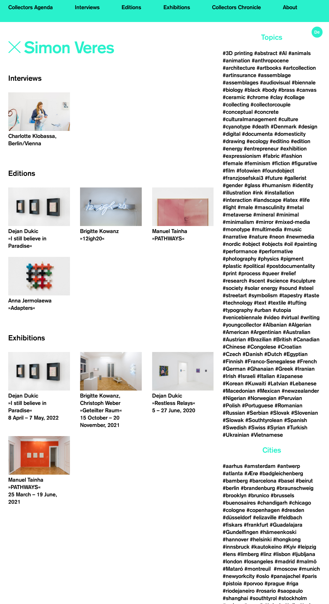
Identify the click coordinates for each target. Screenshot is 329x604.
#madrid (285, 561)
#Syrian (276, 427)
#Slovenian (304, 413)
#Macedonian (239, 391)
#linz (266, 554)
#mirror (264, 222)
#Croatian (290, 347)
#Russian (234, 413)
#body (269, 90)
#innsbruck (236, 547)
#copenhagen (263, 510)
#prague (275, 583)
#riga (292, 583)
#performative (276, 251)
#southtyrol (263, 598)
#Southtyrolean (264, 420)
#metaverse (237, 214)
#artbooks (269, 68)
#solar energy (260, 288)
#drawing (234, 141)
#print (230, 273)
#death (260, 126)
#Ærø (251, 473)
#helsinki (261, 539)
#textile (277, 303)
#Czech (232, 354)
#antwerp (288, 466)
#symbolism (263, 295)
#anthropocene (270, 60)
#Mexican (268, 391)
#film (229, 170)
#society (233, 288)
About (290, 7)
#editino (279, 141)
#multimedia (267, 229)
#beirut (304, 481)
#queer (270, 273)
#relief (288, 273)
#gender (233, 185)
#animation (236, 60)
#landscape (267, 200)
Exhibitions (176, 7)
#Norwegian (261, 398)
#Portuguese (257, 405)
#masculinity (269, 207)
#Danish (253, 354)
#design (307, 126)
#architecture (239, 68)
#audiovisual (275, 82)
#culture (288, 119)
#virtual (290, 317)
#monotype (236, 229)
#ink (258, 192)
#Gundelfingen (240, 532)
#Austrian (234, 339)
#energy (232, 148)
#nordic (232, 244)
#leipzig (307, 547)
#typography (238, 310)
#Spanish (295, 420)
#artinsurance (239, 75)
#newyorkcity (238, 576)
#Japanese (289, 376)
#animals (299, 53)
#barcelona (262, 481)
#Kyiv (289, 547)
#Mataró (233, 569)
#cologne (234, 510)
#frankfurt (256, 525)
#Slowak (233, 420)
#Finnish (233, 361)
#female (233, 163)
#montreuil (258, 569)
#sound (288, 288)
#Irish (229, 376)
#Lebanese (303, 383)
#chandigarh (272, 503)
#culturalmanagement (250, 119)
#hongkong (287, 539)
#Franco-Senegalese (270, 361)
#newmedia (300, 236)
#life (304, 200)
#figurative (304, 163)
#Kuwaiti (255, 383)
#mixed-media (292, 222)
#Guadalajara (286, 525)
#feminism (257, 163)
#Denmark (284, 126)
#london (232, 561)
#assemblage (274, 75)
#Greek (284, 369)
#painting (305, 244)
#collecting (236, 104)
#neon (276, 236)
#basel (286, 481)
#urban (262, 310)
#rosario (266, 591)
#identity (302, 185)
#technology (237, 303)
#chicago (300, 503)
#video (272, 317)
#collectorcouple (270, 104)
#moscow (285, 569)
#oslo (262, 576)
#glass (252, 185)
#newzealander (300, 391)
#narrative (235, 236)
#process (249, 273)
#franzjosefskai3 (243, 178)
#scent (257, 280)
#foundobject (278, 170)
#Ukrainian (236, 435)
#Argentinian (265, 332)
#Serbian (258, 413)
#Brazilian (259, 339)
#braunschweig (294, 488)
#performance (240, 251)
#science (277, 280)
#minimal (287, 214)
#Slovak (280, 413)
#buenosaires (239, 503)
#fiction (281, 163)
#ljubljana (303, 554)
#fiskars (232, 525)
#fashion (291, 156)
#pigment (292, 258)
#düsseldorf (237, 517)
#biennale (304, 82)
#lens (229, 554)
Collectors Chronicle (236, 7)
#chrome (258, 97)
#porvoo (253, 583)
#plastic (232, 266)
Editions (131, 7)
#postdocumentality (290, 266)
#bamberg (235, 481)
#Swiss (256, 427)
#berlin (231, 488)
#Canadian (306, 339)
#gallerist (295, 178)
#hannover (235, 539)
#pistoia (232, 583)
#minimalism (238, 222)
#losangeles (258, 561)
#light (229, 207)
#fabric (271, 156)
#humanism (276, 185)
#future (274, 178)
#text (260, 303)
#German (234, 369)
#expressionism (242, 156)
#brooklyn (235, 495)
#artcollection (299, 68)
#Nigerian (234, 398)
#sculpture (303, 280)
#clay (276, 97)
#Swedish (235, 427)
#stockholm (292, 598)
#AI (283, 53)
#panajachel (285, 576)
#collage (294, 97)
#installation (279, 192)
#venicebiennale (242, 317)
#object (251, 244)
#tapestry (290, 295)
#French (307, 361)
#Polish (231, 405)
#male (245, 207)
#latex (290, 200)
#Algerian (299, 325)
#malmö (306, 561)
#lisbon (282, 554)
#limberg (248, 554)
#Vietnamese (267, 435)
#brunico (258, 495)
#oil (288, 244)
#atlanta (233, 473)
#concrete (266, 112)
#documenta (257, 134)
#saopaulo (290, 591)
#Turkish (297, 427)
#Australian (296, 332)
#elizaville (264, 517)
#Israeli (246, 376)
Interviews (87, 7)
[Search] (86, 48)
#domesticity (289, 134)
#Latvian (278, 383)
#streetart (235, 295)
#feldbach (290, 517)
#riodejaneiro (238, 591)
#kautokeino (266, 547)
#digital (231, 134)
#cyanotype (236, 126)
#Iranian (305, 369)
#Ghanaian (260, 369)
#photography (239, 258)
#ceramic (234, 97)
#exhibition (293, 148)
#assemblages (240, 82)
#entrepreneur (261, 148)
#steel (305, 288)
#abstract (265, 53)
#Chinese (234, 347)
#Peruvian (290, 398)
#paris (309, 576)
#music (293, 229)
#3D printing (238, 53)
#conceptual (238, 112)
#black (252, 90)
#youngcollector (242, 325)
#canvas (306, 90)
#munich (309, 569)
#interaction (237, 200)
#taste (311, 295)
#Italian (266, 376)
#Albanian (275, 325)
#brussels (282, 495)
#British (282, 339)
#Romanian (288, 405)
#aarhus (233, 466)
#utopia (282, 310)
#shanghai (235, 598)
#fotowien (248, 170)
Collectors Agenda (30, 7)
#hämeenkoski (278, 532)
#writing (310, 317)
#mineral (264, 214)
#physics (268, 258)
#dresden (292, 510)
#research (235, 280)
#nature (258, 236)
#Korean (233, 383)
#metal (295, 207)
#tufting (296, 303)
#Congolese (261, 347)
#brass (286, 90)
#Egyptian (295, 354)
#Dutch (273, 354)
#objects (272, 244)
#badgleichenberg (281, 473)
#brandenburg (258, 488)
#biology (233, 90)
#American (236, 332)
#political (254, 266)
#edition (300, 141)
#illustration (237, 192)
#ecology (257, 141)
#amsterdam (260, 466)
